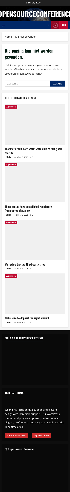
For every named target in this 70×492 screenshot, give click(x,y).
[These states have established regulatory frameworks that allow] (35, 182)
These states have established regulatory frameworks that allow (28, 209)
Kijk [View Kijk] (58, 25)
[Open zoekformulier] (48, 25)
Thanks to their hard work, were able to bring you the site (33, 151)
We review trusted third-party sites (25, 264)
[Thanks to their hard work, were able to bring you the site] (35, 124)
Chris (8, 157)
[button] (3, 25)
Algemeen (11, 106)
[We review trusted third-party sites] (35, 240)
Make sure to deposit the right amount (27, 318)
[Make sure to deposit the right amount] (35, 293)
